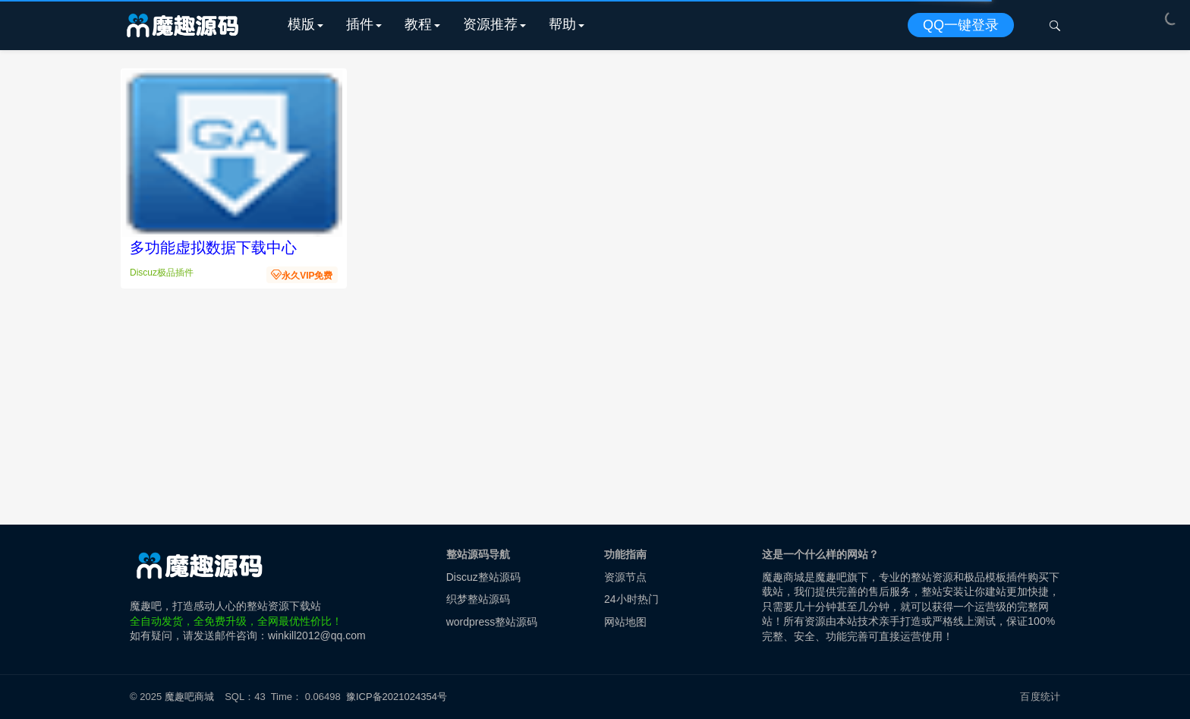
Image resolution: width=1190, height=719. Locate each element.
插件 (359, 24)
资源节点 (625, 577)
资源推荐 (490, 24)
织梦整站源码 (478, 599)
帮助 (562, 24)
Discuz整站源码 (483, 577)
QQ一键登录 (961, 25)
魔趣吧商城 (189, 696)
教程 (418, 24)
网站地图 (625, 622)
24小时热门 (631, 599)
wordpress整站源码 (492, 622)
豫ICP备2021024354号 (399, 696)
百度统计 (1040, 696)
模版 (301, 24)
